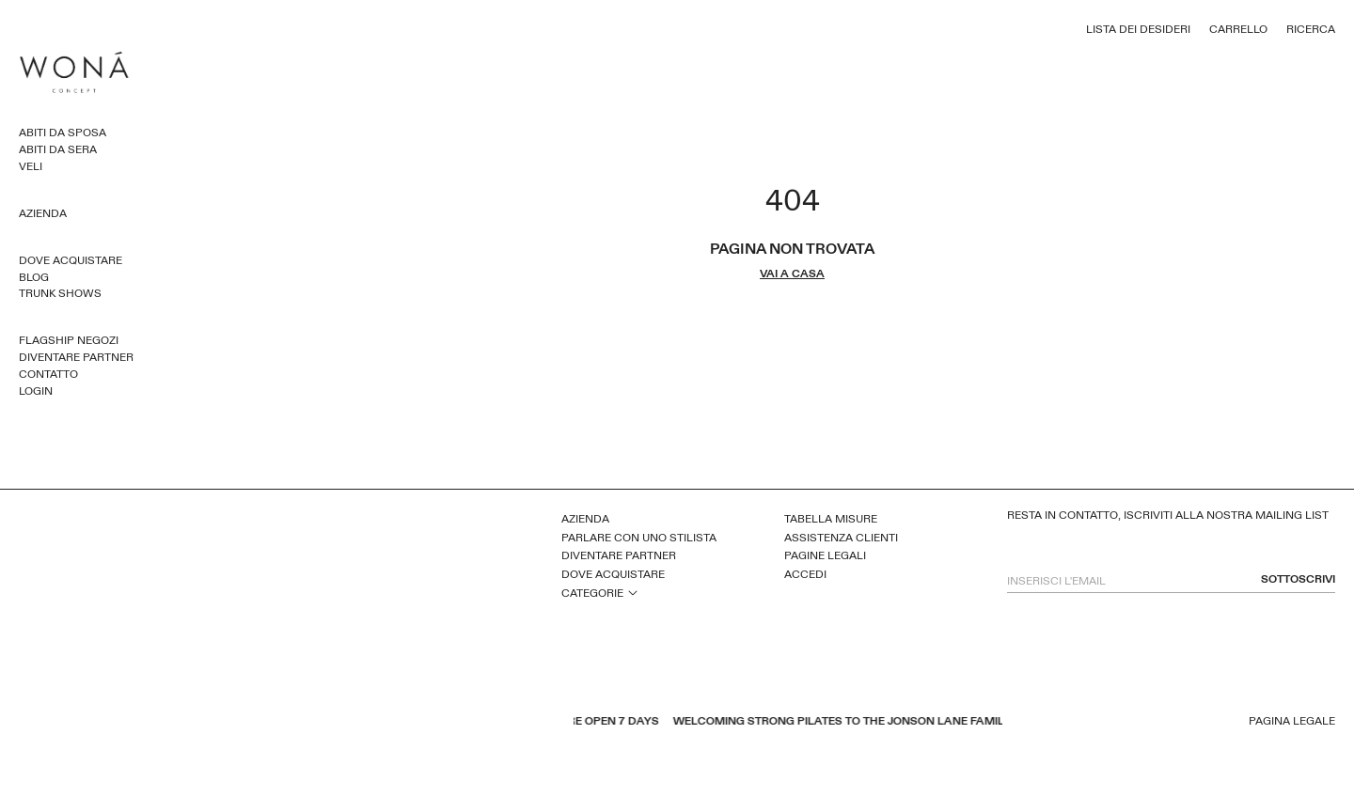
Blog (34, 277)
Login (36, 390)
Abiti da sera (58, 149)
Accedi (805, 574)
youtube (272, 722)
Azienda (43, 213)
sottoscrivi (1298, 579)
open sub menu (632, 592)
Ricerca (1310, 29)
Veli (30, 166)
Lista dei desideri (1138, 29)
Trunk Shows (60, 293)
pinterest (297, 722)
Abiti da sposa (62, 132)
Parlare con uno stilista (638, 537)
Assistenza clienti (841, 537)
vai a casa (792, 274)
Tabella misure (830, 518)
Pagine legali (825, 555)
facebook (248, 722)
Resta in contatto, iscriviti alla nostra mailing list (1168, 515)
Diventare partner (76, 357)
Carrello (1238, 29)
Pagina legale (1292, 721)
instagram (321, 722)
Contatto (48, 374)
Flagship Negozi (68, 340)
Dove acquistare (70, 260)
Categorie (592, 593)
